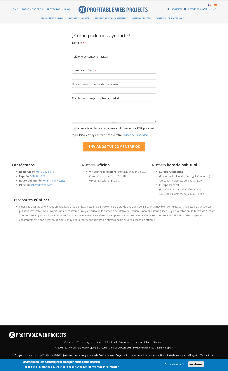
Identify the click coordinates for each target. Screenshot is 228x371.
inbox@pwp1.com (41, 185)
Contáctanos (192, 9)
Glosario (69, 342)
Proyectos (53, 9)
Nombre (78, 42)
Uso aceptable (142, 342)
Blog (67, 9)
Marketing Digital (52, 18)
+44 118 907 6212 (54, 180)
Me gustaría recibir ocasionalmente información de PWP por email (114, 128)
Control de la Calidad (170, 18)
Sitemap (157, 342)
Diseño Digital (141, 18)
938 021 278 (209, 9)
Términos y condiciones (90, 342)
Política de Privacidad (135, 135)
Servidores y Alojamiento (111, 18)
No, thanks (196, 364)
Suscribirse (175, 9)
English (210, 5)
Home (14, 9)
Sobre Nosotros (32, 9)
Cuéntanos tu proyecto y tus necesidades (96, 98)
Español (215, 5)
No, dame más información (101, 366)
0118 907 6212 (45, 171)
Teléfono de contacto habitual (90, 56)
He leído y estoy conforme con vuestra (111, 135)
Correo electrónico (84, 70)
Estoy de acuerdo (175, 364)
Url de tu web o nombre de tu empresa (95, 84)
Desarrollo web (79, 18)
